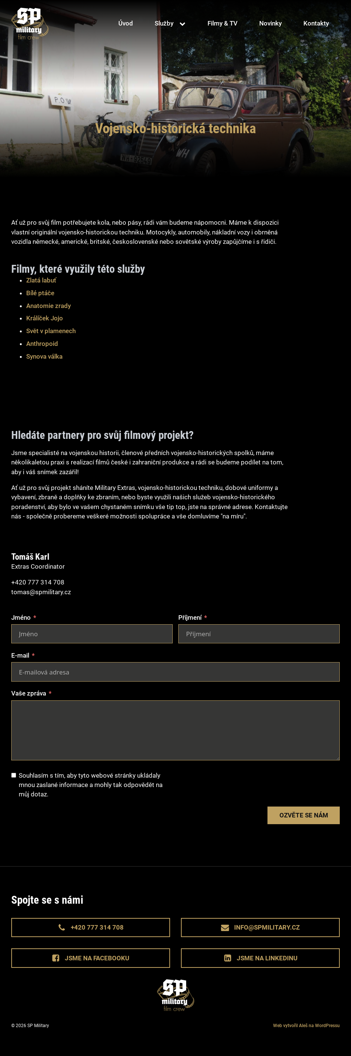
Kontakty (316, 23)
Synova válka (44, 356)
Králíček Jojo (44, 318)
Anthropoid (42, 343)
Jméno (21, 617)
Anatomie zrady (48, 305)
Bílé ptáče (40, 293)
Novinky (270, 23)
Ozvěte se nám (303, 815)
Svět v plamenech (51, 331)
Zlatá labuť (41, 280)
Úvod (125, 23)
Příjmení (190, 617)
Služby (164, 23)
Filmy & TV (222, 23)
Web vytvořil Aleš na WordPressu (306, 1025)
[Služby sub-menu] (183, 23)
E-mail (20, 655)
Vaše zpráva (28, 693)
